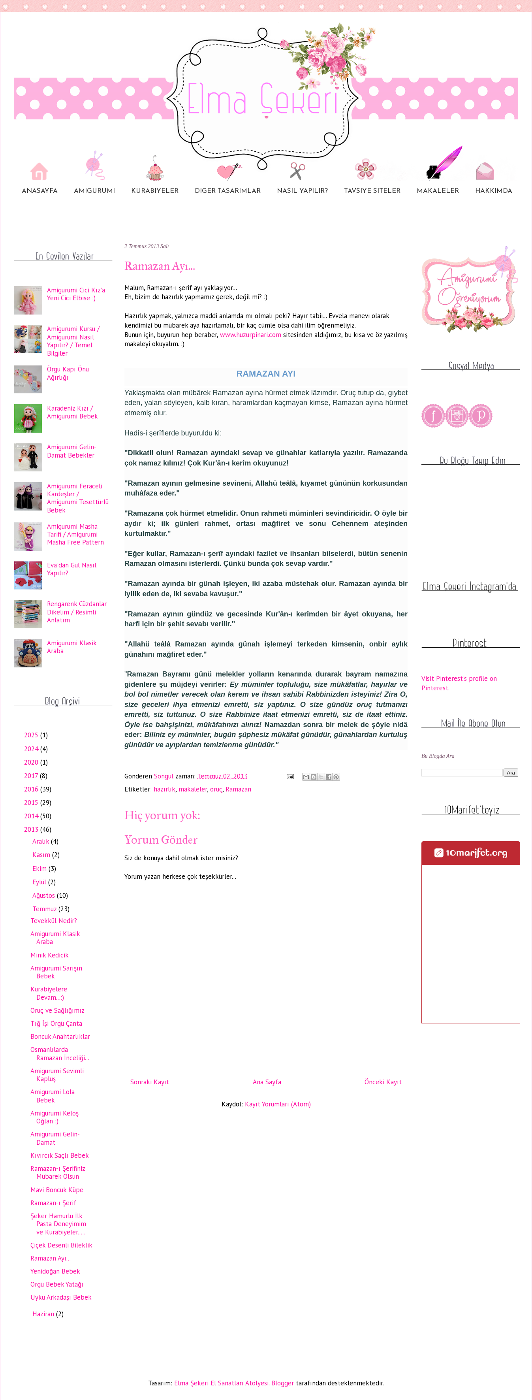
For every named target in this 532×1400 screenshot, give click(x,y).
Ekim (40, 868)
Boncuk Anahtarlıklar (60, 1036)
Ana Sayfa (267, 1082)
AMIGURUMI (94, 191)
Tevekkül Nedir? (53, 920)
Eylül (40, 882)
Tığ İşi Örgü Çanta (56, 1023)
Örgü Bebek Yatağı (56, 1284)
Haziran (44, 1314)
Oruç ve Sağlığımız (57, 1010)
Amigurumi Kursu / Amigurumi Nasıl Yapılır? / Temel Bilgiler (73, 340)
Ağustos (44, 895)
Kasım (42, 854)
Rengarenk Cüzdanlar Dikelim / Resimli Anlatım (77, 611)
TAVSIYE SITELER (372, 191)
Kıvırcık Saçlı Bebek (59, 1155)
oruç (216, 789)
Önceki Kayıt (383, 1082)
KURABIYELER (155, 191)
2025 (32, 735)
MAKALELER (438, 191)
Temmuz (45, 908)
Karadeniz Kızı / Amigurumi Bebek (72, 412)
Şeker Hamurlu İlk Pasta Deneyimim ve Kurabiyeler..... (58, 1224)
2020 (32, 762)
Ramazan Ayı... (50, 1258)
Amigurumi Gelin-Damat (55, 1138)
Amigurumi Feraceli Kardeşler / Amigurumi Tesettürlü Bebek (78, 498)
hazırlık (164, 789)
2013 (32, 829)
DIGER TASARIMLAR (228, 191)
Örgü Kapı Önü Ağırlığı (68, 373)
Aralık (41, 841)
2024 (32, 748)
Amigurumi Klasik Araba (71, 647)
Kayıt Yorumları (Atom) (278, 1104)
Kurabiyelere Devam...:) (48, 993)
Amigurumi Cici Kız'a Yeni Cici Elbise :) (76, 294)
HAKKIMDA (493, 191)
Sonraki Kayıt (149, 1082)
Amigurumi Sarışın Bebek (56, 972)
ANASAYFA (40, 191)
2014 (32, 816)
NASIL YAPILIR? (302, 191)
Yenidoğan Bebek (55, 1271)
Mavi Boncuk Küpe (56, 1189)
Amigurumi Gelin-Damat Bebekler (71, 451)
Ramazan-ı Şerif (53, 1202)
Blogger (282, 1383)
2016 (32, 789)
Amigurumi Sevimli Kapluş (57, 1074)
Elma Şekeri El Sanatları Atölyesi (221, 1383)
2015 (32, 802)
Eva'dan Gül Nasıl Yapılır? (71, 569)
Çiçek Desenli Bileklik (61, 1245)
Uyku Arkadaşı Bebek (61, 1297)
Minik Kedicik (49, 955)
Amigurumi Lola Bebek (52, 1095)
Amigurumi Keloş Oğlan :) (54, 1117)
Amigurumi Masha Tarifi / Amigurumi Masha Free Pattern (75, 534)
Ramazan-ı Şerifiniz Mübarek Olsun (57, 1172)
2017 (32, 775)
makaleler (193, 789)
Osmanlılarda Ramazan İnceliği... (59, 1053)
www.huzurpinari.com (250, 334)
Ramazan (238, 789)
